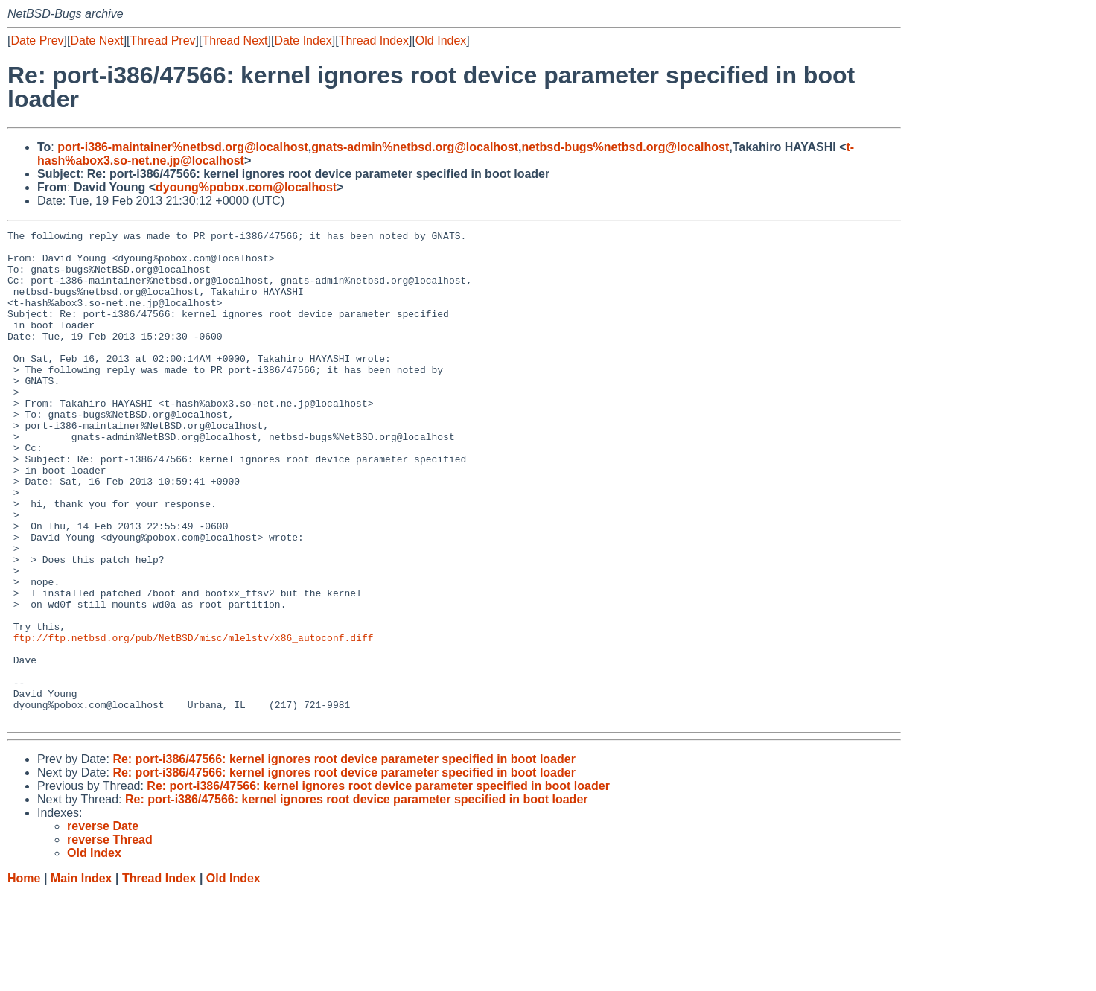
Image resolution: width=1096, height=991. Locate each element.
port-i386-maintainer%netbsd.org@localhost (182, 147)
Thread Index (374, 40)
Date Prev (36, 40)
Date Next (96, 40)
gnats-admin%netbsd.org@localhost (414, 147)
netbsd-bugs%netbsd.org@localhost (626, 147)
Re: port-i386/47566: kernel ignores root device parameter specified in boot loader (344, 857)
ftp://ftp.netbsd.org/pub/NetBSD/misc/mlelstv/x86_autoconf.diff (193, 720)
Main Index (81, 976)
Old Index (440, 40)
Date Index (302, 40)
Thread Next (234, 40)
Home (23, 976)
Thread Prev (163, 40)
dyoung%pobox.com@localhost (246, 187)
